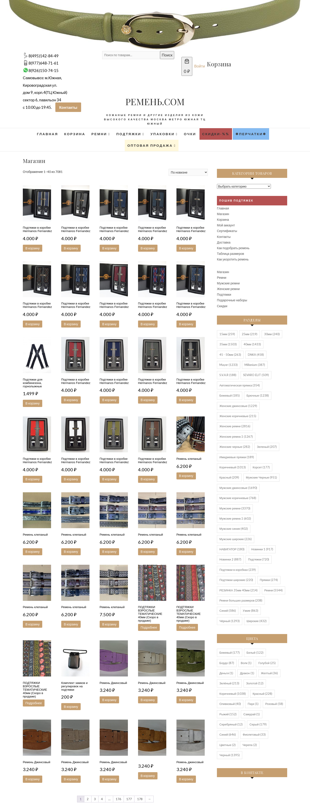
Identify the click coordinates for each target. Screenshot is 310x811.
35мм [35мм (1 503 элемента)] (228, 344)
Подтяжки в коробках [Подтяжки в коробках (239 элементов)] (237, 570)
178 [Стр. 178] (140, 799)
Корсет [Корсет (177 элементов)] (261, 467)
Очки (190, 134)
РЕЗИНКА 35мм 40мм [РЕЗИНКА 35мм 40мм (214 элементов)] (238, 590)
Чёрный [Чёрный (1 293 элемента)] (229, 621)
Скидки (222, 306)
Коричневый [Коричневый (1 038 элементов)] (232, 693)
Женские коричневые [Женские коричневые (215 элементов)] (237, 416)
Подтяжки (128, 134)
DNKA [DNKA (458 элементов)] (256, 354)
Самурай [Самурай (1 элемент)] (251, 714)
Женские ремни (228, 289)
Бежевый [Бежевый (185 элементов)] (229, 395)
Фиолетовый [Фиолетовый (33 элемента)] (254, 734)
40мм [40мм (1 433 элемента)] (252, 344)
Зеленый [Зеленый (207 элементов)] (267, 446)
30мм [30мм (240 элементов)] (272, 334)
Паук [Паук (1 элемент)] (253, 704)
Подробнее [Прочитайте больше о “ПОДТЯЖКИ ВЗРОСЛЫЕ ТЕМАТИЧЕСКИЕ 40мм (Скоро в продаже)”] (149, 627)
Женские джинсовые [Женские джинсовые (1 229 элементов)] (238, 406)
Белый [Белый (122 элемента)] (255, 652)
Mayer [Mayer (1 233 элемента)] (228, 365)
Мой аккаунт (226, 225)
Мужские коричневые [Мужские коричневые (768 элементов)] (237, 498)
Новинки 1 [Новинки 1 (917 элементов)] (262, 549)
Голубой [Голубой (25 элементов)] (266, 663)
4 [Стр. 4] (102, 799)
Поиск (167, 55)
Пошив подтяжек (236, 200)
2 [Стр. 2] (88, 799)
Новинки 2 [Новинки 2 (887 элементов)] (230, 559)
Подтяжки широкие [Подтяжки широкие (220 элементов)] (236, 580)
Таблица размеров (230, 254)
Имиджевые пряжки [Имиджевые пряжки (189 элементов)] (236, 457)
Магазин (223, 214)
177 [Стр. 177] (129, 799)
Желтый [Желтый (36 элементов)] (269, 673)
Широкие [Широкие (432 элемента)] (257, 621)
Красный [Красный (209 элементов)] (229, 477)
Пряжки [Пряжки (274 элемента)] (269, 580)
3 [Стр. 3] (95, 799)
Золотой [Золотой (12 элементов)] (254, 683)
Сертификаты (227, 231)
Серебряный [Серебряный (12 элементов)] (231, 724)
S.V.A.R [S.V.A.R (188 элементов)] (227, 375)
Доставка (223, 242)
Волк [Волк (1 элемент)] (246, 663)
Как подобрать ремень (233, 248)
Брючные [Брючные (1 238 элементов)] (258, 395)
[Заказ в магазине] (188, 172)
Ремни (99, 134)
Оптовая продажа (150, 145)
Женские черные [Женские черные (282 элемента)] (234, 446)
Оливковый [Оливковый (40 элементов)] (230, 704)
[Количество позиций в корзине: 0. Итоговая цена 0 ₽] (186, 66)
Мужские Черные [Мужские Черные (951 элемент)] (261, 477)
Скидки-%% (215, 134)
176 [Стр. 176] (118, 799)
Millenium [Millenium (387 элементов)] (254, 365)
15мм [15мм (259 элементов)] (227, 334)
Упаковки (162, 134)
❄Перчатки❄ (250, 134)
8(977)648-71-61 (43, 63)
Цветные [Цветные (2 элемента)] (227, 745)
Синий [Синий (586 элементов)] (227, 610)
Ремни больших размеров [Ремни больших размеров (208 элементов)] (240, 600)
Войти (199, 66)
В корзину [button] (33, 248)
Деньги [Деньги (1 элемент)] (226, 673)
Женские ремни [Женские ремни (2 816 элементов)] (234, 426)
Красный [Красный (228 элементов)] (262, 693)
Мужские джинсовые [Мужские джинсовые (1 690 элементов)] (238, 488)
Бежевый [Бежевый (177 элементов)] (229, 652)
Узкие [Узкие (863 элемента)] (250, 610)
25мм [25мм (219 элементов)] (249, 334)
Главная (47, 134)
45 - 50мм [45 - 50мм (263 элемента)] (230, 354)
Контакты (68, 107)
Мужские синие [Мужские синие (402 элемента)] (233, 528)
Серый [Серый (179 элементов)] (257, 724)
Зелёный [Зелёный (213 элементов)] (229, 683)
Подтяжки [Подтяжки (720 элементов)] (258, 559)
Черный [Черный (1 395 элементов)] (229, 755)
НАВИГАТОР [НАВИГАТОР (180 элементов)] (231, 549)
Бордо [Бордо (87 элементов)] (226, 663)
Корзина (74, 134)
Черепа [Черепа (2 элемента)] (249, 745)
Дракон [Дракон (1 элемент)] (247, 673)
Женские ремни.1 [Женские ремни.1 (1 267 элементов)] (236, 436)
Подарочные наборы (232, 300)
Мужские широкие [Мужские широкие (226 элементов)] (235, 539)
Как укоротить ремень (233, 259)
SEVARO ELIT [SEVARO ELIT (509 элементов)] (256, 375)
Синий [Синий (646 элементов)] (227, 734)
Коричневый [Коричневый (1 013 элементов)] (232, 467)
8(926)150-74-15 (43, 70)
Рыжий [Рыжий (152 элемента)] (228, 714)
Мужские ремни (228, 283)
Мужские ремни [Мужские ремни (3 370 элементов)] (234, 508)
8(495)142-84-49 (43, 55)
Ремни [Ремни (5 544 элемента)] (273, 590)
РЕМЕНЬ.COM (155, 101)
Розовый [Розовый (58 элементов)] (274, 704)
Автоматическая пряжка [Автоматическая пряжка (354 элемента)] (239, 385)
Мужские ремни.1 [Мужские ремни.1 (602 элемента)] (235, 518)
